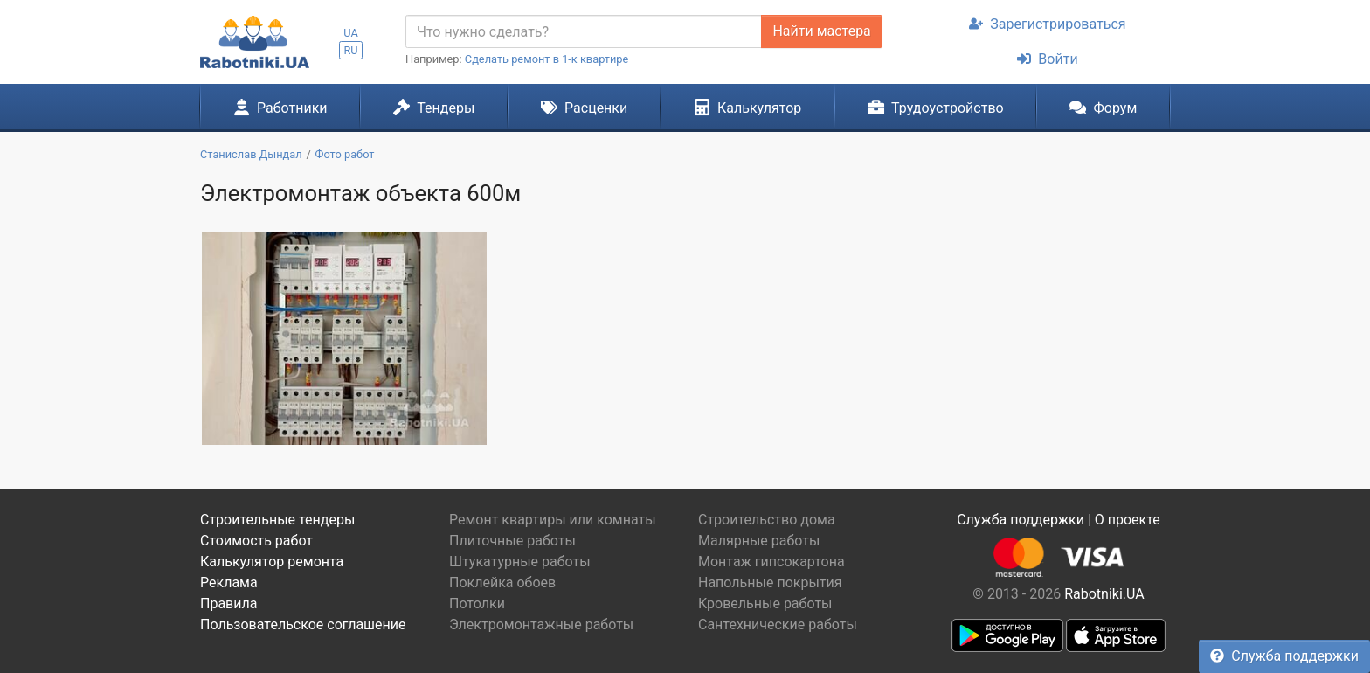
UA (350, 32)
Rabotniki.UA (1104, 594)
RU (350, 50)
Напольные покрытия (770, 582)
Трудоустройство (936, 107)
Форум (1103, 107)
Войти (1047, 59)
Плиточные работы (512, 540)
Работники (280, 107)
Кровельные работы (765, 603)
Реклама (229, 582)
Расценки (584, 107)
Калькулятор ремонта (271, 561)
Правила (228, 603)
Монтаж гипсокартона (771, 561)
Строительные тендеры (277, 519)
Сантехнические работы (777, 624)
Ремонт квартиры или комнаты (552, 519)
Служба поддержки (1284, 656)
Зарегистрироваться (1047, 24)
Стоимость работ (256, 540)
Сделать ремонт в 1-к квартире (547, 59)
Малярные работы (759, 540)
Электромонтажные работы (541, 624)
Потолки (477, 603)
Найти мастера (821, 31)
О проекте (1127, 519)
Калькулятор (748, 107)
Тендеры (433, 107)
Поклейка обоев (502, 582)
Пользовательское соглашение (303, 624)
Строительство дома (766, 519)
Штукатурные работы (520, 561)
